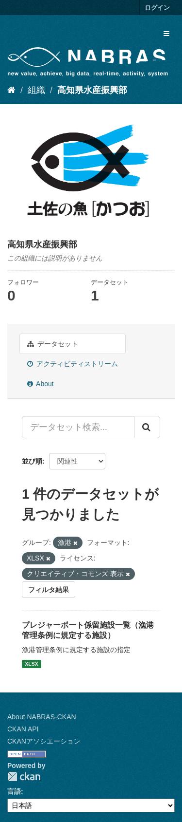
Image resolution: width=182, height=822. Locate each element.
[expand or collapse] (166, 33)
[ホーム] (11, 90)
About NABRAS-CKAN (41, 717)
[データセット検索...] (78, 427)
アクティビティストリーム (72, 364)
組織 (36, 90)
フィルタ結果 (48, 590)
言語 (14, 791)
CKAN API (23, 729)
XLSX (31, 664)
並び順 (32, 461)
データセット (52, 344)
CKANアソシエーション (44, 741)
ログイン (157, 7)
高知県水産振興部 (92, 90)
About (40, 384)
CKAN (23, 776)
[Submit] (147, 427)
